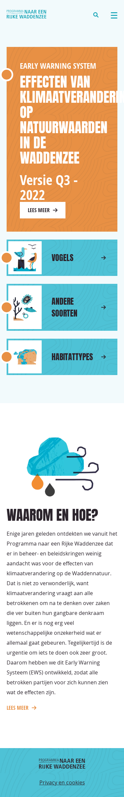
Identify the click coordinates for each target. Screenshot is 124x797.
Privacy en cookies (62, 782)
